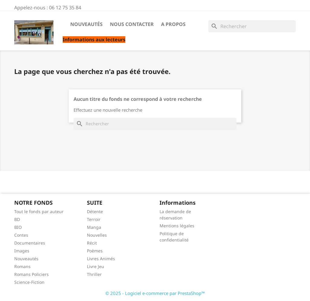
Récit (92, 243)
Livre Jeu (95, 266)
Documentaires (29, 243)
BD (17, 219)
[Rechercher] (252, 26)
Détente (95, 211)
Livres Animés (101, 258)
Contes (21, 235)
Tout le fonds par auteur (39, 211)
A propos (173, 24)
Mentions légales (177, 226)
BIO (18, 227)
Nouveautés (86, 24)
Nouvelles (97, 235)
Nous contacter (132, 24)
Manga (94, 227)
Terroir (94, 219)
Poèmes (95, 251)
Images (21, 251)
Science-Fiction (29, 282)
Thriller (94, 274)
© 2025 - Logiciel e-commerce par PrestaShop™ (155, 293)
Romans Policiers (31, 274)
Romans (22, 266)
